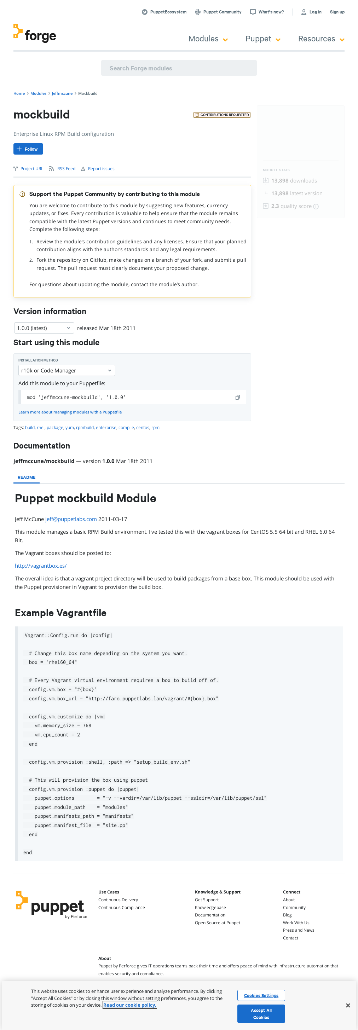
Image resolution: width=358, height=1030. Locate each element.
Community (294, 907)
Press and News (298, 930)
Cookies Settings (261, 995)
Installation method (38, 360)
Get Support (207, 900)
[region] (179, 1005)
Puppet (263, 38)
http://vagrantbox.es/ (41, 565)
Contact (290, 938)
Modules (208, 38)
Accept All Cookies (261, 1013)
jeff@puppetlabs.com (71, 518)
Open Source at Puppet (217, 923)
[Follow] (28, 149)
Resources (321, 38)
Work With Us (296, 923)
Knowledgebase (210, 907)
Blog (287, 915)
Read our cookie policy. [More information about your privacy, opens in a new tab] (129, 1005)
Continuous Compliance (121, 907)
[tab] (26, 477)
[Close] (348, 1005)
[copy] (238, 397)
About (289, 900)
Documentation (210, 915)
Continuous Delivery (118, 900)
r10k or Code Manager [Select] (66, 370)
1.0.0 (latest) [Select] (44, 327)
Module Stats (276, 170)
